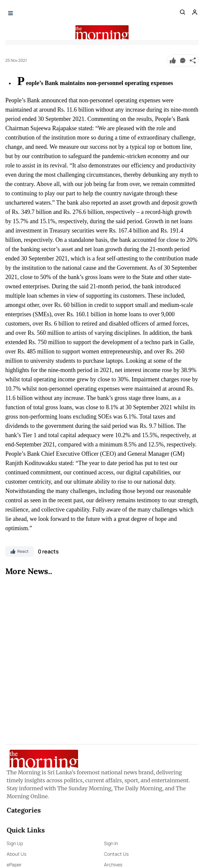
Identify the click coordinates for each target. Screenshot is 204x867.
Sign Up (15, 843)
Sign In (111, 843)
